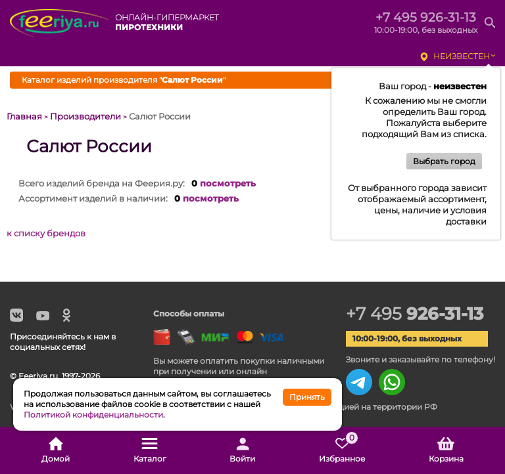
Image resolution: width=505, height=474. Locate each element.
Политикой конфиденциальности (93, 415)
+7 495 (414, 313)
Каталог (149, 450)
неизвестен (461, 56)
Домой (55, 450)
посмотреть (228, 183)
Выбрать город (444, 161)
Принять (307, 397)
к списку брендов (46, 233)
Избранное (342, 450)
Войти (242, 450)
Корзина (446, 450)
